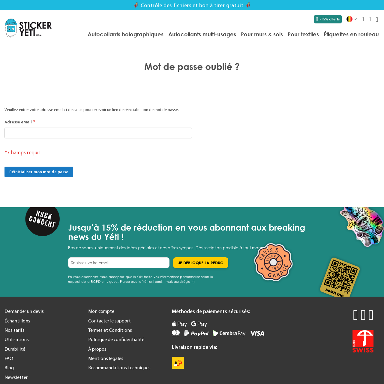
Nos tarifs (14, 330)
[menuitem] (126, 34)
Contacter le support (109, 321)
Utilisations (16, 339)
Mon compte (101, 311)
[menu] (218, 35)
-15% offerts (328, 19)
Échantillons (17, 321)
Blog (9, 367)
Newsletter (16, 377)
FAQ (8, 358)
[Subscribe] (200, 262)
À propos (97, 349)
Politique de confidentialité (116, 339)
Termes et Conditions (110, 330)
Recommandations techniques (119, 367)
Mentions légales (105, 358)
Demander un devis (24, 311)
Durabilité (14, 349)
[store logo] (28, 28)
